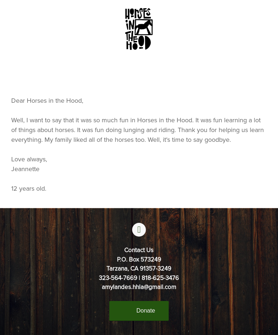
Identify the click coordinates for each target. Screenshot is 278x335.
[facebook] (139, 230)
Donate (145, 311)
